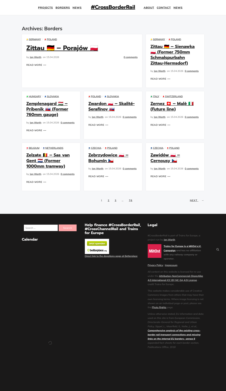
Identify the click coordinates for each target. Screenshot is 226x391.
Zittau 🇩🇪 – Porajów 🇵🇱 (62, 48)
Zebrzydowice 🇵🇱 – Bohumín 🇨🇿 (108, 158)
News (77, 7)
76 (130, 200)
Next (197, 200)
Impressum (171, 265)
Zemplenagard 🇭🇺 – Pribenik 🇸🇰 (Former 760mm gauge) (47, 109)
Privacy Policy (155, 265)
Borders (62, 7)
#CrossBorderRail (113, 7)
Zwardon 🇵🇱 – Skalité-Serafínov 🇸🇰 (111, 106)
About (149, 7)
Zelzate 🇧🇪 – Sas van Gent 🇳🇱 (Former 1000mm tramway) (48, 160)
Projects (45, 7)
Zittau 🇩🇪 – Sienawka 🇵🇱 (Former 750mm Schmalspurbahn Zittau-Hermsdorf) (172, 54)
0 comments (131, 57)
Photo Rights (159, 307)
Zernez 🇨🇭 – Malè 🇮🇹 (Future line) (172, 106)
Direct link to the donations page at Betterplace (111, 256)
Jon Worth (35, 57)
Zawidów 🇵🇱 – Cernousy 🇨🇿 (165, 158)
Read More (34, 64)
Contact (164, 7)
